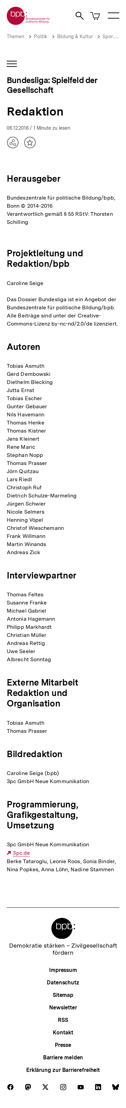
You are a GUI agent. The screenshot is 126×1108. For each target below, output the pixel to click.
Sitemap (63, 995)
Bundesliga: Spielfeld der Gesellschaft (52, 85)
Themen (15, 36)
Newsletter (63, 1007)
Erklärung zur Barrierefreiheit (63, 1070)
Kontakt (63, 1032)
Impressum (63, 970)
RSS (63, 1020)
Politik (40, 36)
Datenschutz (63, 982)
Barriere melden (63, 1057)
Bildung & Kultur (75, 36)
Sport (108, 36)
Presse (63, 1045)
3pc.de (21, 853)
